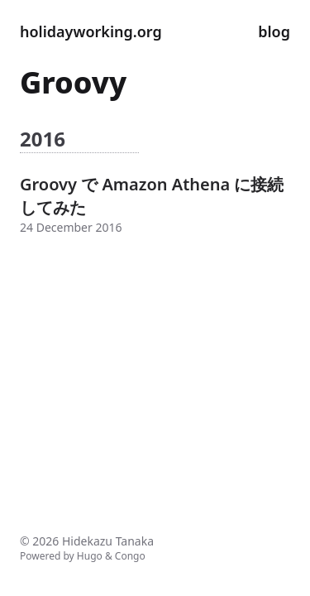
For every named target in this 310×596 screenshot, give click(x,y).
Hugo (90, 556)
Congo (130, 556)
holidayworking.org (91, 31)
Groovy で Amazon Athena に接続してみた (152, 196)
